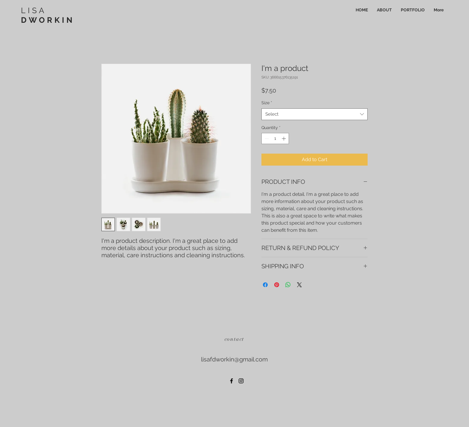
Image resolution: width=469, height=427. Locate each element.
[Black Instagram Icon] (241, 381)
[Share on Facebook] (265, 284)
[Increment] (284, 138)
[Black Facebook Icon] (231, 381)
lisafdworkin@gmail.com (234, 359)
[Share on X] (299, 284)
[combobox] (314, 114)
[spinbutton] (275, 138)
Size (266, 102)
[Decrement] (266, 138)
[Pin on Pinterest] (276, 284)
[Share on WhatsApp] (288, 284)
